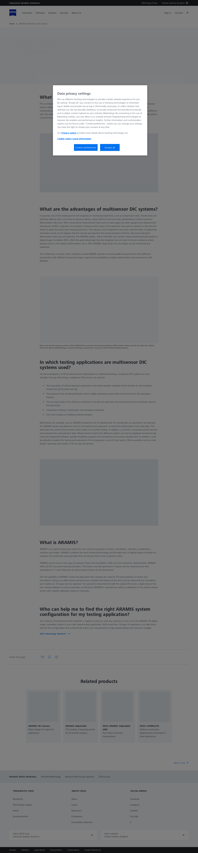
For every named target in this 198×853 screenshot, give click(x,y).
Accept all (110, 147)
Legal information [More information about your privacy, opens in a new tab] (81, 138)
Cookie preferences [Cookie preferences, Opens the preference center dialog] (85, 147)
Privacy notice (69, 132)
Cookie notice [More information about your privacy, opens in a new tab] (64, 138)
